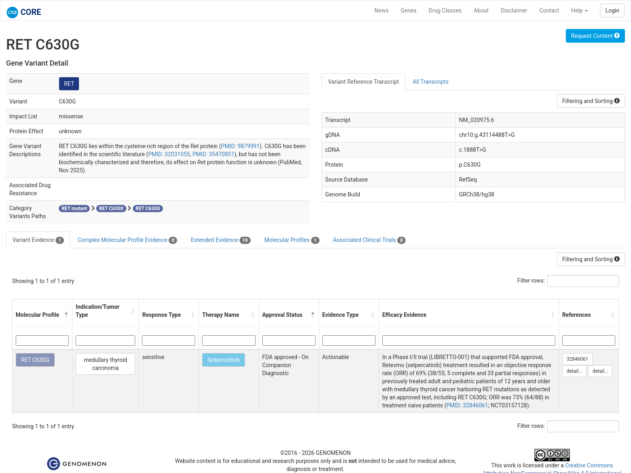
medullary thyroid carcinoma (105, 364)
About (481, 10)
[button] (66, 315)
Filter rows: (531, 280)
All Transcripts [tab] (430, 81)
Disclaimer (514, 10)
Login (612, 10)
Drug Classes (445, 10)
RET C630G (35, 360)
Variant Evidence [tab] (38, 240)
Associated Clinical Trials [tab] (369, 240)
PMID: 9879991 (240, 146)
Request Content (595, 36)
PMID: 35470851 (213, 154)
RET (69, 84)
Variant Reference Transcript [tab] (363, 81)
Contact (549, 10)
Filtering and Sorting (591, 101)
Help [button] (579, 10)
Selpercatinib (223, 360)
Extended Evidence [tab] (220, 240)
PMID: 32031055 (169, 154)
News (381, 10)
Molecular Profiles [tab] (292, 240)
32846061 (577, 359)
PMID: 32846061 (467, 405)
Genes (409, 10)
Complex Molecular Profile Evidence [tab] (127, 240)
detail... (574, 371)
